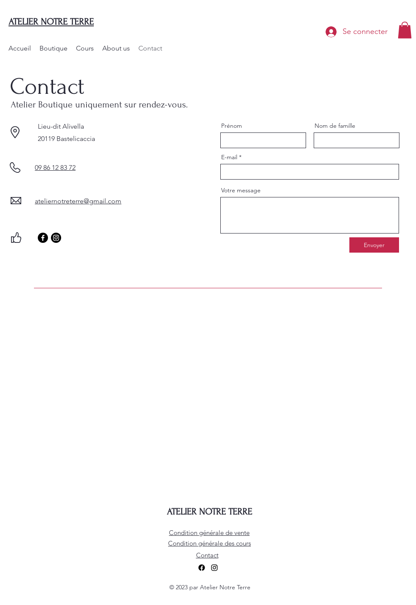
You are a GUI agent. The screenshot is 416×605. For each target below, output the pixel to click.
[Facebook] (43, 238)
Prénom (231, 126)
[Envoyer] (374, 245)
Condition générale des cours (209, 543)
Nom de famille (335, 126)
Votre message (241, 190)
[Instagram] (56, 238)
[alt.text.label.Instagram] (214, 567)
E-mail (229, 157)
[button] (405, 30)
